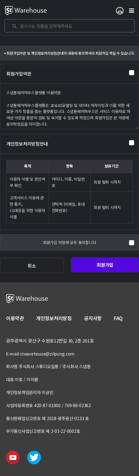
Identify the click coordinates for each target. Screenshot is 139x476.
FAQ (118, 318)
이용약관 (15, 318)
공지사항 (93, 318)
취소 (32, 265)
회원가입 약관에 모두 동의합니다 (69, 242)
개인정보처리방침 (54, 318)
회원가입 (105, 265)
